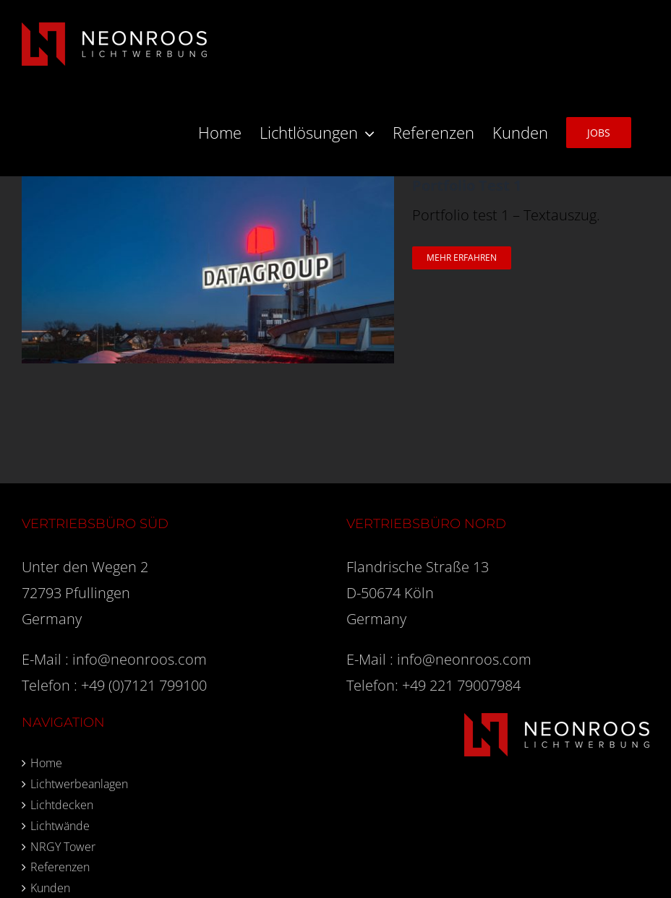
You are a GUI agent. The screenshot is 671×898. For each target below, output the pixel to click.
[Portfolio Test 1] (208, 189)
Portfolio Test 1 (466, 185)
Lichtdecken (61, 805)
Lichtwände (60, 826)
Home (46, 763)
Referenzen (60, 867)
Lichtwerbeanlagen (79, 784)
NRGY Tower (62, 847)
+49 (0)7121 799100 (144, 685)
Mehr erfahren (462, 257)
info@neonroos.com (139, 659)
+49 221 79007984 (461, 685)
